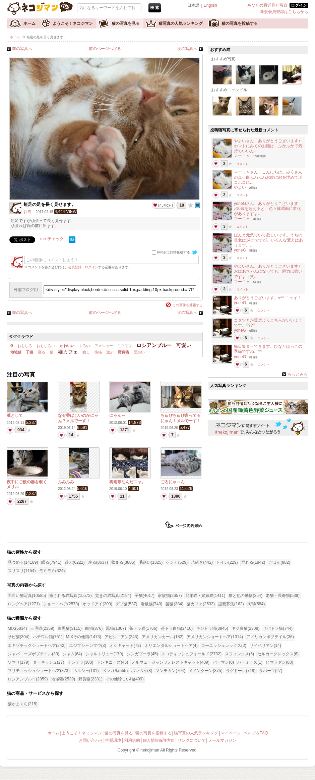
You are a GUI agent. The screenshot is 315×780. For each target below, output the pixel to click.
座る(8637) (98, 562)
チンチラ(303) (80, 662)
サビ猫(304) (18, 636)
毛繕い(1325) (151, 562)
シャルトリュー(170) (104, 654)
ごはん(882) (279, 562)
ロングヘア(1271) (24, 604)
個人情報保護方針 (159, 740)
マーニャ (242, 156)
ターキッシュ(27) (48, 662)
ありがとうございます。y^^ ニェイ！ (267, 297)
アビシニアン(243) (121, 636)
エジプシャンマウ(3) (87, 645)
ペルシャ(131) (86, 670)
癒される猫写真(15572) (70, 595)
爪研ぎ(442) (202, 562)
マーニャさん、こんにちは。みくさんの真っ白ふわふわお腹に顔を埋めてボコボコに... (268, 177)
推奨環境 (113, 740)
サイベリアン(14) (265, 645)
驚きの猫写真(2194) (113, 595)
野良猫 (123, 352)
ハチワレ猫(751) (48, 636)
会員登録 (74, 267)
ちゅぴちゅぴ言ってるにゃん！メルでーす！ (181, 418)
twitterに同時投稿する (173, 252)
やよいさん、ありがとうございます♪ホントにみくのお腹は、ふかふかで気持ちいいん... (268, 145)
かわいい (67, 346)
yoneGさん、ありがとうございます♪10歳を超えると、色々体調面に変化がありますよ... (267, 208)
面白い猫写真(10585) (27, 595)
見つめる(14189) (23, 562)
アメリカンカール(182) (163, 636)
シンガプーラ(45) (142, 654)
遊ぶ (110, 352)
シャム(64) (72, 654)
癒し (86, 352)
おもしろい (46, 346)
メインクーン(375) (206, 670)
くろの (84, 346)
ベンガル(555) (115, 670)
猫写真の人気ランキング (181, 23)
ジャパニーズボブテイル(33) (33, 654)
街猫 (98, 352)
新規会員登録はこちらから (284, 11)
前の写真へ (22, 48)
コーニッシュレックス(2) (223, 645)
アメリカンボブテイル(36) (270, 636)
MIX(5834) (17, 628)
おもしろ (24, 346)
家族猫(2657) (170, 595)
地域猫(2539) (63, 679)
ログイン (91, 267)
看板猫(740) (152, 604)
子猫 (29, 352)
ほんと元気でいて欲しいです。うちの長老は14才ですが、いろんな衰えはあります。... (268, 240)
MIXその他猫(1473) (83, 636)
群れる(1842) (253, 562)
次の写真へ (187, 48)
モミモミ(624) (52, 570)
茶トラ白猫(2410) (177, 628)
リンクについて (192, 740)
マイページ (231, 733)
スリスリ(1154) (22, 570)
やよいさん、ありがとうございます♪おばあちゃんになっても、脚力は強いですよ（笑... (268, 271)
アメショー (103, 346)
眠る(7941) (51, 562)
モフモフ (124, 346)
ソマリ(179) (18, 662)
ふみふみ (66, 482)
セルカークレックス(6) (278, 654)
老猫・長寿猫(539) (283, 595)
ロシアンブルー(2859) (28, 679)
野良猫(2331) (90, 679)
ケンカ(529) (177, 562)
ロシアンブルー (154, 345)
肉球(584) (256, 604)
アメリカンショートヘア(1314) (215, 636)
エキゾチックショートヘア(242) (37, 645)
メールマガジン (222, 740)
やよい (240, 187)
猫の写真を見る (126, 23)
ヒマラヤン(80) (279, 662)
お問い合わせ (91, 740)
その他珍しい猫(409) (125, 679)
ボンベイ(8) (141, 670)
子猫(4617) (145, 595)
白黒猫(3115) (70, 628)
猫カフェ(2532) (201, 604)
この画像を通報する (188, 305)
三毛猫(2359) (42, 628)
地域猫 (15, 352)
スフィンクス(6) (239, 654)
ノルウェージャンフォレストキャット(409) (170, 662)
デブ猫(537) (126, 604)
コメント (242, 164)
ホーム (29, 23)
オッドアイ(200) (97, 604)
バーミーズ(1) (249, 662)
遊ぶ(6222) (75, 562)
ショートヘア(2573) (61, 604)
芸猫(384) (174, 604)
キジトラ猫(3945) (212, 628)
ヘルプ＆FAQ (256, 733)
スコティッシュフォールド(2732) (191, 654)
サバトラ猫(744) (278, 628)
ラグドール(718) (241, 670)
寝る (41, 352)
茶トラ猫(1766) (143, 628)
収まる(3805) (123, 562)
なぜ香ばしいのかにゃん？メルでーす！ (78, 418)
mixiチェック (52, 238)
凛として (15, 415)
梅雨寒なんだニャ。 (127, 482)
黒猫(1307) (116, 628)
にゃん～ (117, 415)
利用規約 (132, 740)
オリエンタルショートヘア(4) (171, 645)
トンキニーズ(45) (112, 662)
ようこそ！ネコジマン (73, 23)
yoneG (240, 250)
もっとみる (298, 374)
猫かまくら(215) (23, 704)
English (210, 5)
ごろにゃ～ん (173, 482)
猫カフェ (68, 351)
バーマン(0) (223, 662)
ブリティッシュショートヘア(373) (39, 670)
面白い (139, 352)
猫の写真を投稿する (240, 23)
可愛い (183, 345)
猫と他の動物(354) (245, 595)
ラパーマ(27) (270, 670)
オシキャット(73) (125, 645)
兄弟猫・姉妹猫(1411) (205, 595)
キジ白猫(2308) (246, 628)
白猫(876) (94, 628)
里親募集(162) (231, 604)
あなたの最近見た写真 (267, 5)
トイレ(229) (227, 562)
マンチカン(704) (170, 670)
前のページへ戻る (105, 48)
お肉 (27, 211)
